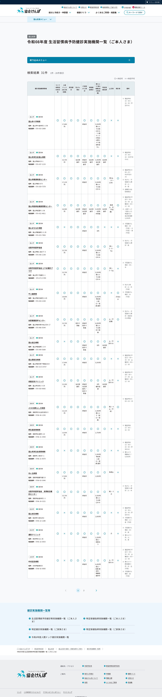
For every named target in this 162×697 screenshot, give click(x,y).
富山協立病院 (33, 342)
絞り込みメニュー (38, 60)
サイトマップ (67, 692)
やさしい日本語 (154, 2)
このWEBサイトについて (32, 692)
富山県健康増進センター (37, 179)
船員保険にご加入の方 (109, 7)
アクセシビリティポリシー (52, 692)
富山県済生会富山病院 (36, 157)
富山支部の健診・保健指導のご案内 (70, 649)
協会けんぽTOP (24, 649)
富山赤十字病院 (34, 121)
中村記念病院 (33, 561)
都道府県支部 (94, 7)
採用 (86, 682)
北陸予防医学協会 (35, 247)
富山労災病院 (33, 513)
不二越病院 (32, 294)
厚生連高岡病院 (34, 429)
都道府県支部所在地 (113, 666)
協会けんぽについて (70, 7)
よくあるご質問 (111, 682)
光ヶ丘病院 (32, 473)
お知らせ (84, 7)
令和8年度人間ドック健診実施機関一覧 (50, 637)
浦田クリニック (34, 534)
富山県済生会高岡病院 (36, 451)
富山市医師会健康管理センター (40, 206)
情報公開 (109, 678)
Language (127, 7)
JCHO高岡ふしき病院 (36, 408)
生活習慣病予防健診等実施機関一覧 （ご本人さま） (54, 620)
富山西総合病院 (34, 359)
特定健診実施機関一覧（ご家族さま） (50, 629)
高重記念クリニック (36, 381)
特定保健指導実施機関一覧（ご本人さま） (106, 618)
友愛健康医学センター (36, 320)
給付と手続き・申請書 (58, 12)
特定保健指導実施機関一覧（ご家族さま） (106, 629)
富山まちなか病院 (35, 228)
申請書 (108, 674)
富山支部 (51, 649)
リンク (19, 692)
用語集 (130, 682)
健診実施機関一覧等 (38, 610)
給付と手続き (89, 674)
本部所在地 (88, 666)
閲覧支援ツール (140, 7)
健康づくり (81, 12)
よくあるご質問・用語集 (106, 12)
